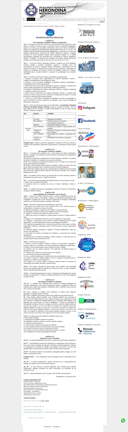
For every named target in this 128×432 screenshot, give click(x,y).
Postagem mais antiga (67, 412)
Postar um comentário (33, 410)
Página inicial (50, 412)
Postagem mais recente (33, 412)
